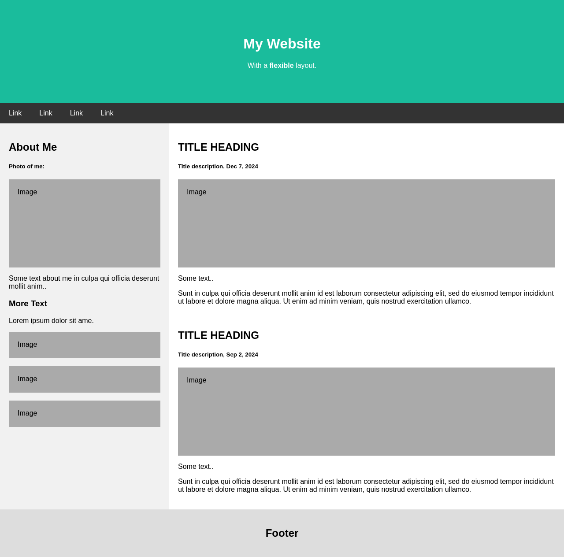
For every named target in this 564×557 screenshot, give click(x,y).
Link (15, 113)
